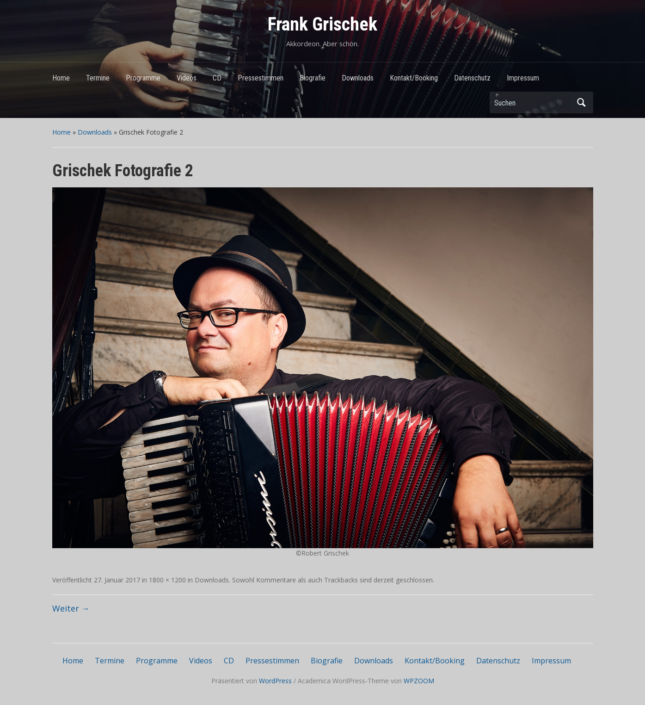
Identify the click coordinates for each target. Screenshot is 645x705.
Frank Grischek (322, 24)
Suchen (582, 102)
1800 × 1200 (167, 579)
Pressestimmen (260, 78)
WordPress (275, 680)
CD (217, 78)
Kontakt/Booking (414, 78)
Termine (98, 78)
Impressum (523, 78)
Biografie (313, 78)
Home (61, 78)
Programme (143, 78)
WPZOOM (419, 680)
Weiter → (71, 608)
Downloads (358, 78)
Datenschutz (472, 78)
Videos (187, 78)
